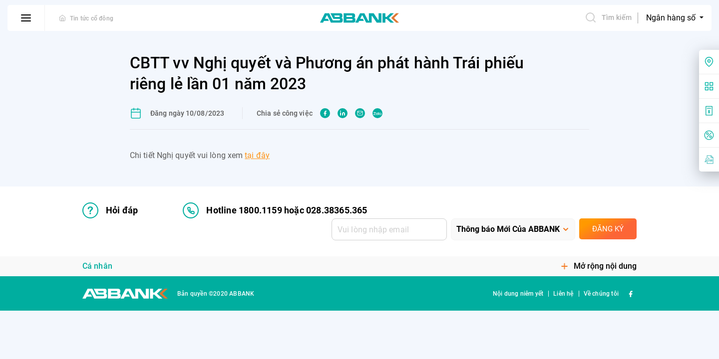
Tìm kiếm (608, 17)
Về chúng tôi (601, 293)
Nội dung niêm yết (518, 293)
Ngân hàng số (672, 17)
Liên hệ (563, 293)
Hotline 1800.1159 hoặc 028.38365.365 (275, 210)
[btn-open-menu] (26, 18)
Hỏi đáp (110, 210)
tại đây (257, 155)
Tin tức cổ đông (91, 18)
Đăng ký (608, 228)
